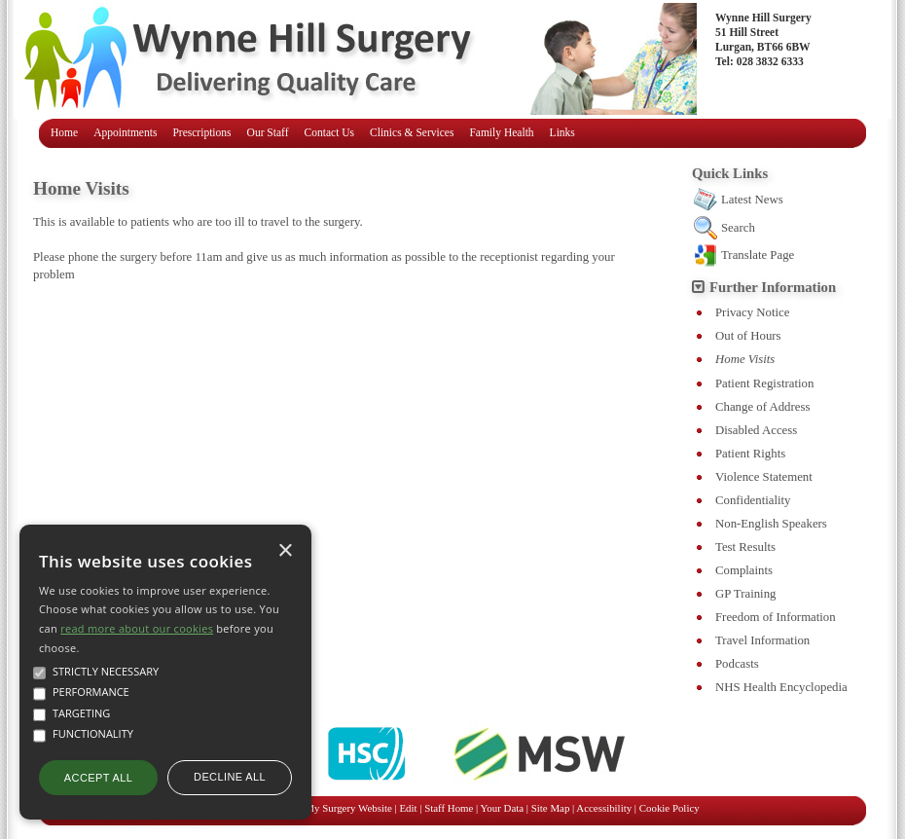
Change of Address (762, 407)
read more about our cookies (136, 628)
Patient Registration (764, 383)
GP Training (745, 594)
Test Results (745, 547)
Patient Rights (750, 453)
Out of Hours (748, 336)
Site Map (550, 808)
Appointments (125, 132)
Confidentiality (752, 500)
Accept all (98, 778)
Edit (407, 808)
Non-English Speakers (771, 523)
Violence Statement (764, 477)
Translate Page (757, 255)
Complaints (744, 570)
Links (562, 132)
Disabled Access (756, 430)
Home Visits (745, 359)
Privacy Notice (752, 312)
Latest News (752, 199)
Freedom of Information (775, 617)
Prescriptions (201, 132)
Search (738, 228)
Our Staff (268, 132)
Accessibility (604, 808)
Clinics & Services (411, 132)
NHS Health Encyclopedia (781, 687)
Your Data (503, 808)
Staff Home (448, 808)
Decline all (230, 777)
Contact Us (330, 132)
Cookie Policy (669, 808)
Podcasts (737, 664)
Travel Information (762, 640)
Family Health (501, 132)
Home (64, 132)
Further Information (772, 287)
